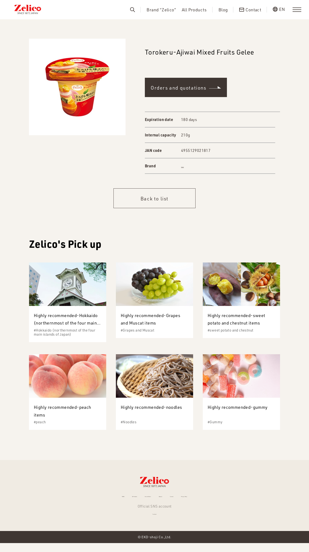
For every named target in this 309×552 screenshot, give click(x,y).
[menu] (297, 9)
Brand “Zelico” (161, 9)
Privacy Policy (224, 498)
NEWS (77, 498)
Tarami (187, 165)
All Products (194, 9)
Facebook (154, 520)
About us (170, 498)
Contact (194, 498)
